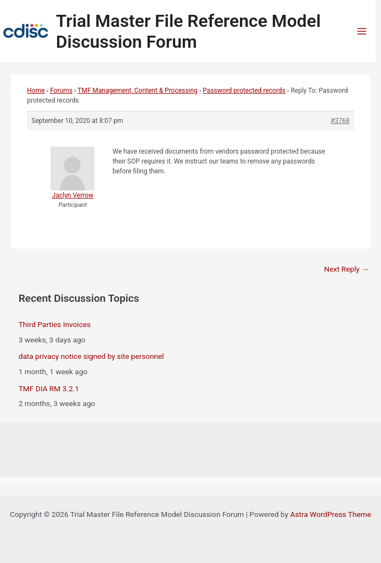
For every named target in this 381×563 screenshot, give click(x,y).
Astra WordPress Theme (330, 514)
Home (35, 90)
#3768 (339, 121)
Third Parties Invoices (55, 324)
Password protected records (244, 90)
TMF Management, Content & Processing (137, 90)
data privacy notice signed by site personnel (91, 356)
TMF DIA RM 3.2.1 (49, 388)
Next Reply (346, 268)
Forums (61, 90)
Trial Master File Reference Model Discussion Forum (188, 31)
